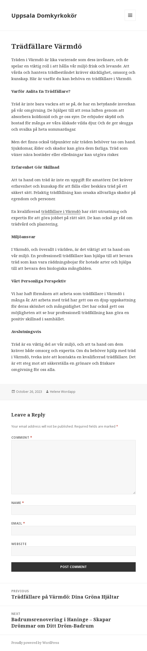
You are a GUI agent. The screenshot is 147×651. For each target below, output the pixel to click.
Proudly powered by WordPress (35, 642)
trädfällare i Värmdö (61, 211)
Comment (21, 437)
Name (17, 503)
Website (19, 544)
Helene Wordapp (62, 391)
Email (18, 523)
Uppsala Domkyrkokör (44, 15)
